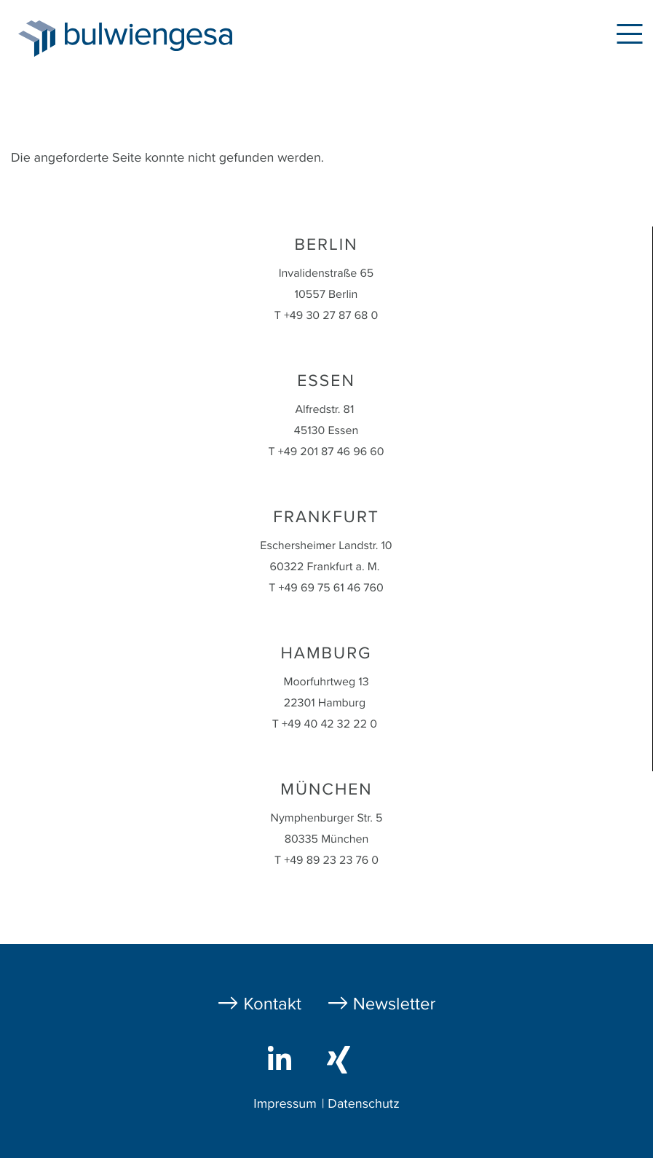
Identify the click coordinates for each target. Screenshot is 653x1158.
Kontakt (272, 1004)
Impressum (284, 1104)
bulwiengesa (170, 37)
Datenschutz (363, 1104)
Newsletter (394, 1004)
